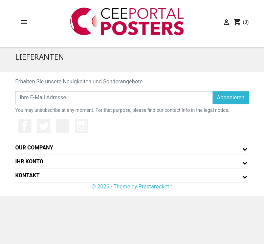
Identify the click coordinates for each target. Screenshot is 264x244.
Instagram (81, 126)
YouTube (62, 126)
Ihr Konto (29, 161)
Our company (34, 147)
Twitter (43, 126)
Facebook (24, 126)
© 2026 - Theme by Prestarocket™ (132, 186)
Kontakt (27, 175)
